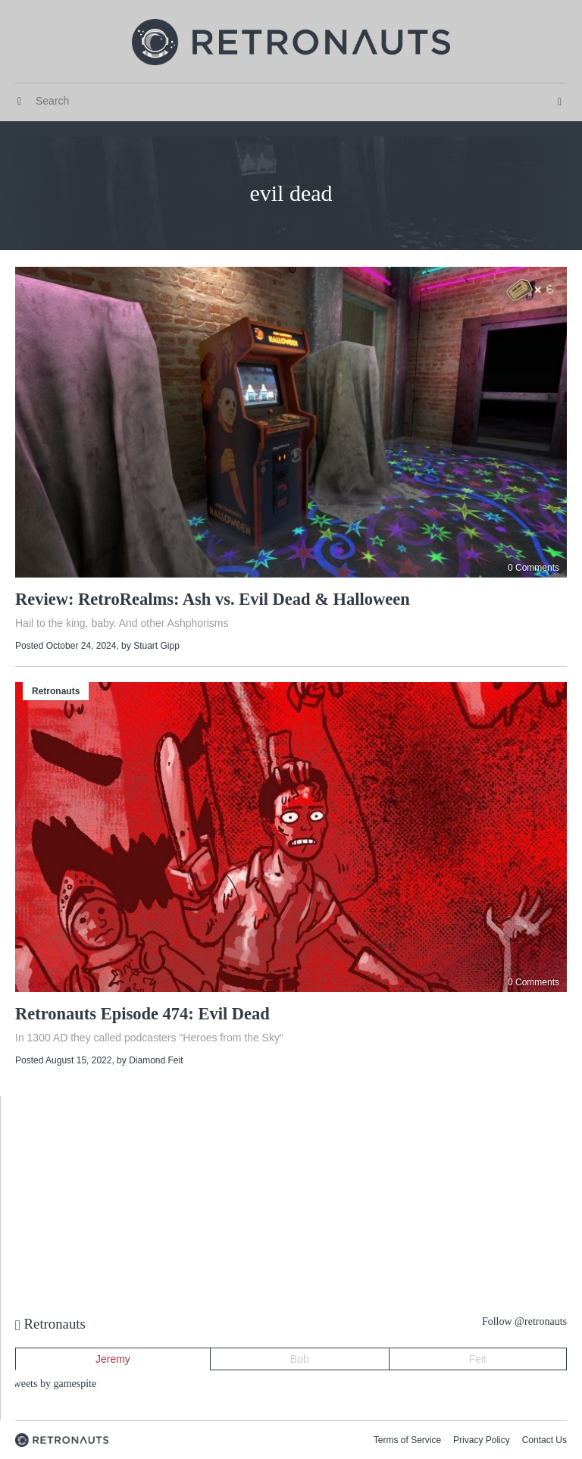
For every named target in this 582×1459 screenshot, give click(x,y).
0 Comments (533, 567)
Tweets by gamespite (52, 1383)
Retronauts (56, 691)
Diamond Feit (156, 1060)
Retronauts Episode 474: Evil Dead (142, 1013)
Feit (478, 1359)
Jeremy (112, 1359)
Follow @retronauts (524, 1321)
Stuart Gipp (156, 645)
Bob (299, 1359)
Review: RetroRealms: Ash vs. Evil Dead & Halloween (212, 599)
